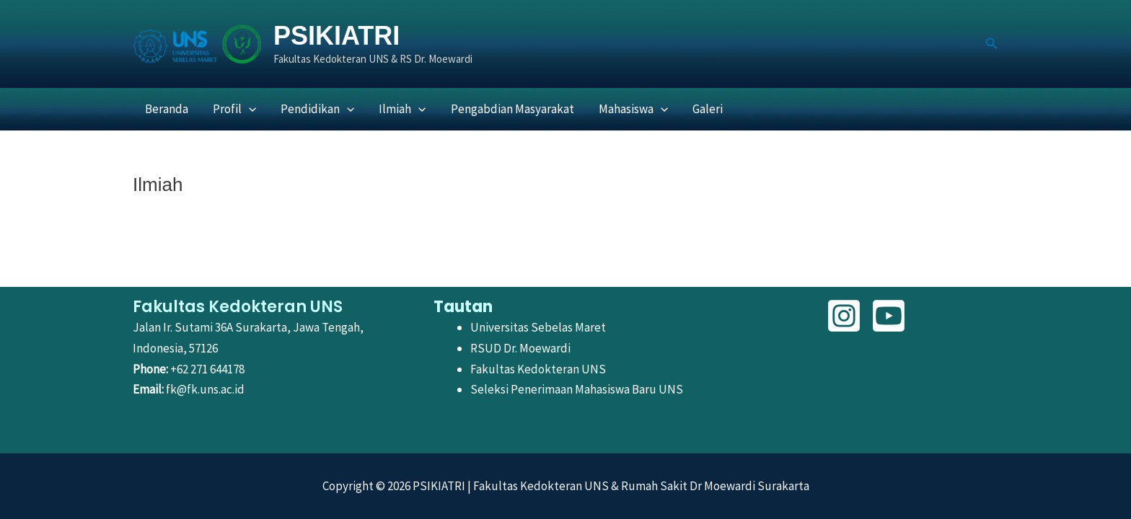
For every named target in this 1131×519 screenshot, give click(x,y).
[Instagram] (844, 316)
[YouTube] (889, 316)
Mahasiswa (633, 109)
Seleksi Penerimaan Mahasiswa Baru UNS (576, 389)
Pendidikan (317, 109)
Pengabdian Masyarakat (512, 109)
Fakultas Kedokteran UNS (538, 369)
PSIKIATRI (336, 35)
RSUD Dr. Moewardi (520, 348)
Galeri (707, 109)
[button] (991, 44)
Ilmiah (402, 109)
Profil (234, 109)
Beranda (166, 109)
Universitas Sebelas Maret (538, 327)
